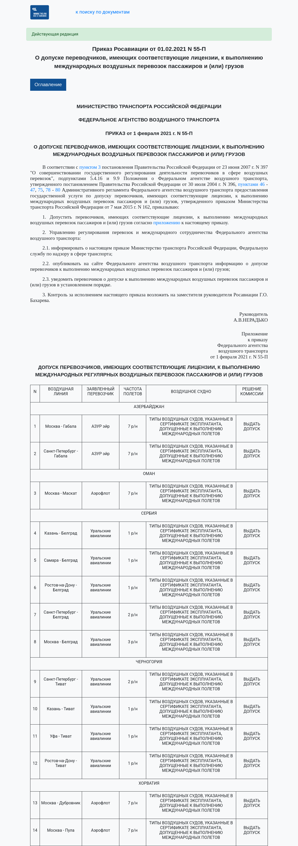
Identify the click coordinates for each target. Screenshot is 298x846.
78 (48, 190)
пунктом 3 (90, 167)
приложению (166, 222)
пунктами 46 (251, 184)
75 (40, 190)
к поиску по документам (103, 12)
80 (57, 190)
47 (32, 190)
